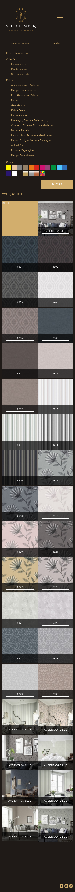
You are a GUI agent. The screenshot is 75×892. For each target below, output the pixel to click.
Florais (15, 100)
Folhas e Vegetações (22, 150)
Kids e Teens (18, 110)
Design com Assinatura (24, 90)
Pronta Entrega (19, 69)
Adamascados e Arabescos (26, 85)
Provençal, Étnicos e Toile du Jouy (30, 120)
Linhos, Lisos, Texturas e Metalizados (31, 135)
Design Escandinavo (22, 155)
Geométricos (18, 105)
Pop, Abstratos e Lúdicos (24, 95)
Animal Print (17, 145)
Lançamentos (18, 64)
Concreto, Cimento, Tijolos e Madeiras (32, 125)
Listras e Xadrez (20, 115)
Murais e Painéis (20, 130)
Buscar (57, 184)
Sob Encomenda (20, 74)
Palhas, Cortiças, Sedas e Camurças (31, 140)
